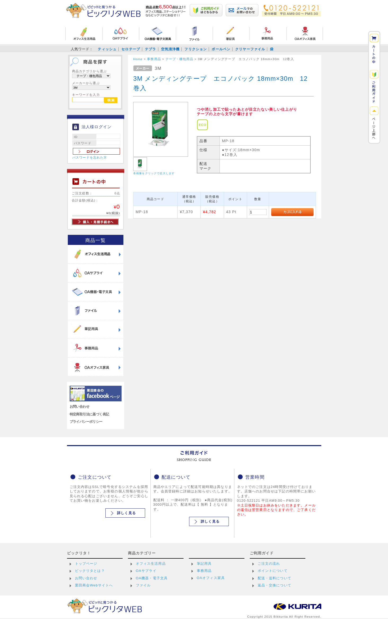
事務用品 (204, 571)
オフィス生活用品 (151, 564)
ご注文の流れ (269, 564)
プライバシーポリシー (86, 422)
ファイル (143, 585)
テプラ (150, 49)
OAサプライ (146, 571)
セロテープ (130, 49)
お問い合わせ (80, 407)
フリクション (195, 49)
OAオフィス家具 (211, 578)
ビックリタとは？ (90, 571)
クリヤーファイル (250, 49)
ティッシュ (107, 49)
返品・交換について (274, 585)
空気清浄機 (170, 49)
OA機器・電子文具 (152, 578)
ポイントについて (273, 571)
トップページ (86, 564)
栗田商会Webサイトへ (94, 585)
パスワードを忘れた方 (89, 157)
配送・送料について (274, 578)
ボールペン (221, 49)
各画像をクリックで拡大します (154, 173)
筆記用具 (204, 564)
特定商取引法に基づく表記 (89, 414)
